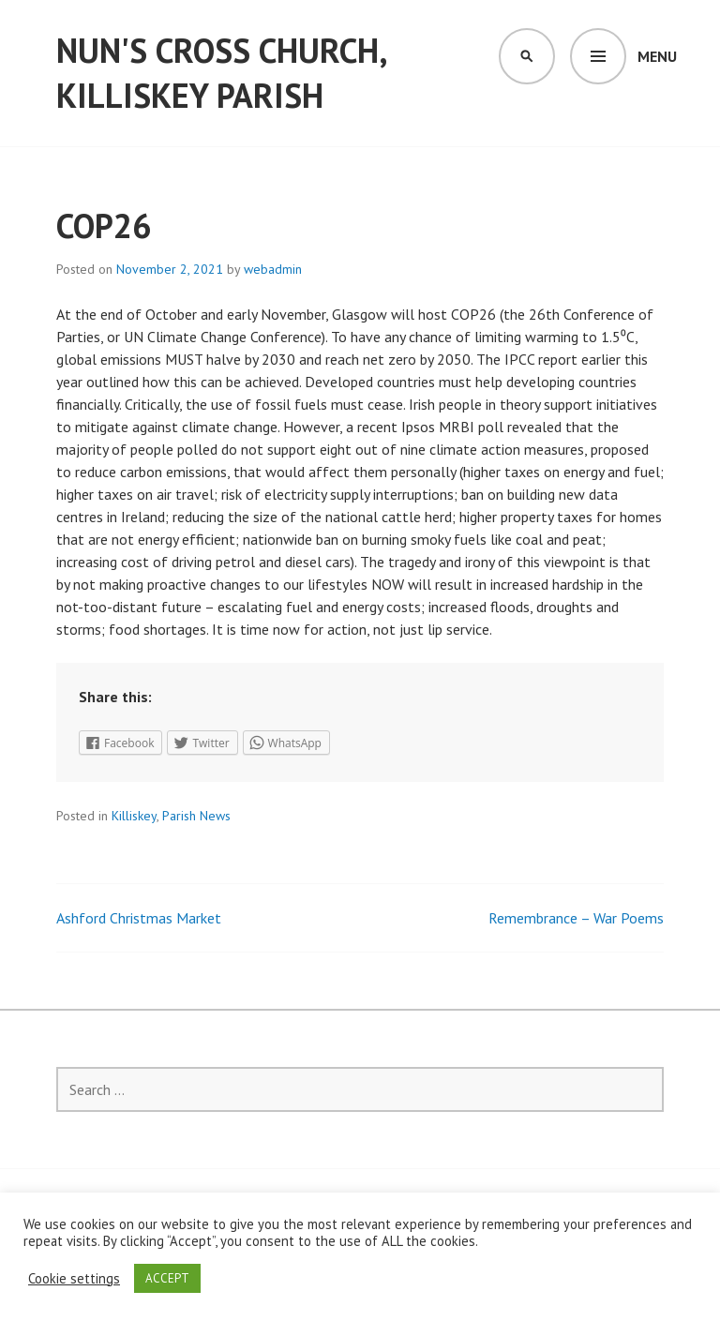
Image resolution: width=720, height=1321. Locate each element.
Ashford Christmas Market (138, 917)
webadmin (273, 269)
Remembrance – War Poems (576, 917)
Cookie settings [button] (74, 1278)
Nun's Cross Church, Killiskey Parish (221, 72)
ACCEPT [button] (167, 1278)
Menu (657, 56)
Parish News (196, 815)
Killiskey (134, 815)
